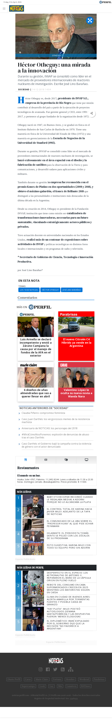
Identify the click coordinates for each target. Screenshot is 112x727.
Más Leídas (24, 492)
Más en (34, 307)
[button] (91, 113)
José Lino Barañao (72, 289)
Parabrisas (99, 679)
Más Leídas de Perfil (30, 567)
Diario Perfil (14, 679)
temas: (22, 286)
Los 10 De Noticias (29, 289)
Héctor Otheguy (50, 289)
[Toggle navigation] (4, 8)
